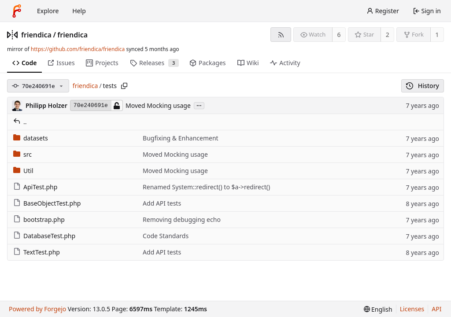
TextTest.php (36, 252)
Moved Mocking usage (158, 105)
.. (20, 122)
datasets (30, 138)
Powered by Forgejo (37, 309)
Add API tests (162, 203)
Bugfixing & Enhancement (180, 138)
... (199, 105)
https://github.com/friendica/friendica (78, 49)
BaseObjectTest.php (47, 203)
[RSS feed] (280, 34)
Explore (48, 11)
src (22, 154)
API (436, 309)
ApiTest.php (35, 187)
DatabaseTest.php (44, 236)
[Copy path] (124, 86)
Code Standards (166, 236)
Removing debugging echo (182, 219)
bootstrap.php (39, 219)
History (422, 85)
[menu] (378, 309)
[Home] (16, 11)
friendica (36, 34)
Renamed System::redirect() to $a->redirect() (206, 187)
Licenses (412, 309)
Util (23, 170)
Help (79, 11)
